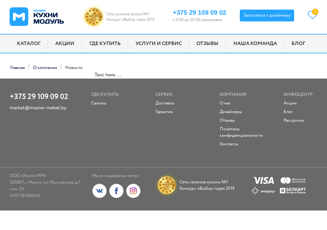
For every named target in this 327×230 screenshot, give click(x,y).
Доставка (165, 103)
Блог (298, 43)
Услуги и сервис (158, 43)
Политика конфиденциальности (234, 132)
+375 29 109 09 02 (199, 12)
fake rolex (48, 75)
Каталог (29, 43)
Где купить (105, 43)
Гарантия (164, 112)
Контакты (229, 144)
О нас (225, 103)
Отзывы (207, 43)
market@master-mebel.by (38, 107)
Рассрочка (294, 120)
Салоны (98, 103)
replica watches (78, 75)
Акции (64, 43)
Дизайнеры (231, 112)
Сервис (164, 94)
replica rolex (23, 75)
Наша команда (255, 43)
